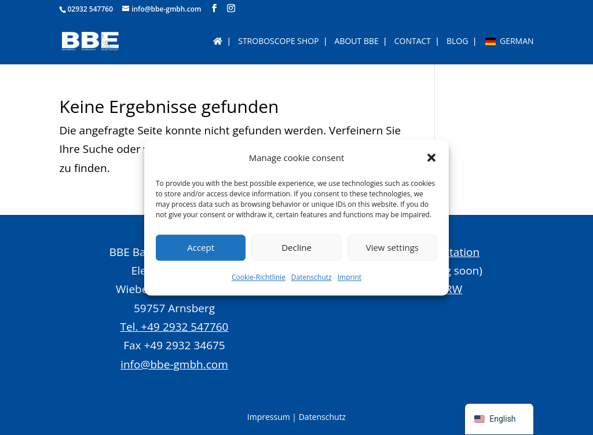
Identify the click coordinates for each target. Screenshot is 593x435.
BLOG (457, 41)
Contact (412, 41)
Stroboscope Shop (278, 41)
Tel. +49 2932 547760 (174, 326)
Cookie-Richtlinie (258, 277)
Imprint (349, 277)
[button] (431, 157)
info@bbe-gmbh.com (174, 364)
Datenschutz (311, 277)
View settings (392, 248)
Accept (200, 248)
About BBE (357, 41)
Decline (296, 248)
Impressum (268, 416)
